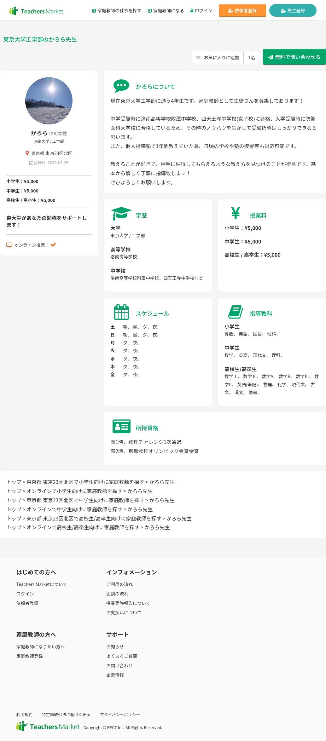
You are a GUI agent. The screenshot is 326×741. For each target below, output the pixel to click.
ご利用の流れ (119, 584)
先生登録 (293, 10)
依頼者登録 (242, 10)
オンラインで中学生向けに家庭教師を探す (74, 509)
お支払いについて (124, 612)
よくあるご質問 (121, 656)
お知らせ (115, 646)
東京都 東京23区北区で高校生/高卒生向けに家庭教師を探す (93, 518)
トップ (13, 481)
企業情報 (115, 675)
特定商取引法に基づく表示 (66, 714)
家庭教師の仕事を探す (117, 10)
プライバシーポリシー (120, 714)
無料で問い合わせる (294, 56)
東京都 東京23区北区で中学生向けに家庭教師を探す (85, 500)
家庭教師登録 (29, 656)
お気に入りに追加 (225, 57)
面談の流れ (117, 593)
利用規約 (24, 714)
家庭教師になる (166, 10)
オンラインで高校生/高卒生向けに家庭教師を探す (82, 527)
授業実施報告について (128, 603)
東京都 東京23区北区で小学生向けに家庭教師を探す (85, 481)
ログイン (201, 10)
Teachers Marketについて (41, 584)
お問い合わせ (119, 665)
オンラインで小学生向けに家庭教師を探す (74, 491)
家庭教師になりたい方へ (40, 646)
